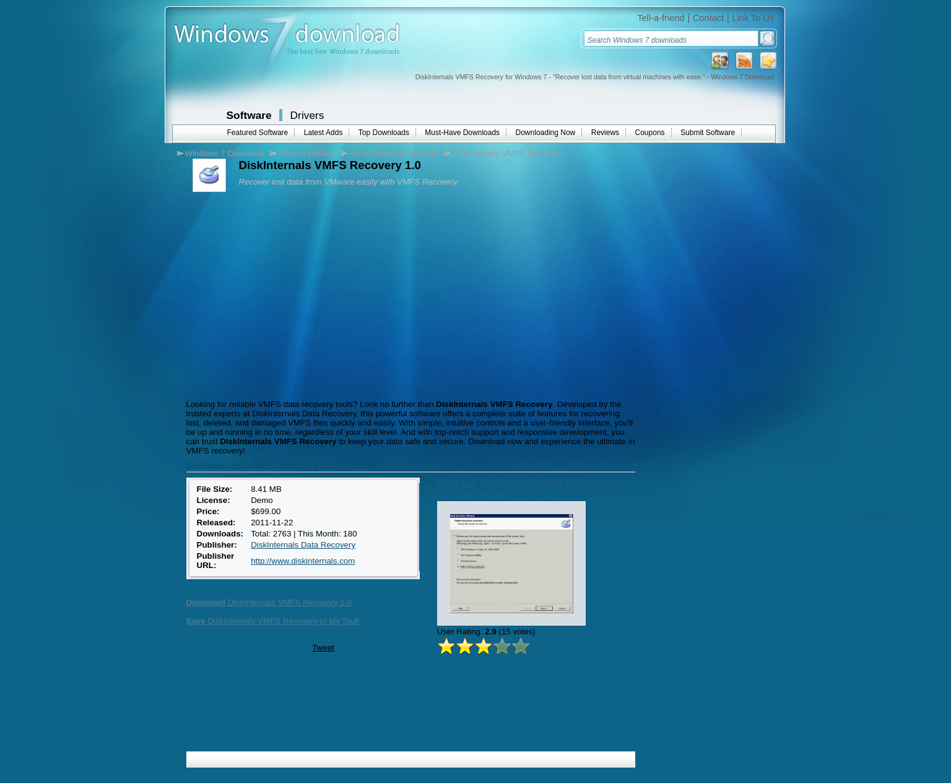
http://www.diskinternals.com (303, 561)
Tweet (323, 647)
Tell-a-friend (661, 18)
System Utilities (306, 153)
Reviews (605, 132)
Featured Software (258, 132)
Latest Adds (323, 132)
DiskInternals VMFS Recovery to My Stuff (273, 621)
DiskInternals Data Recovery (303, 544)
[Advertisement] (287, 294)
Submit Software (707, 132)
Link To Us (753, 18)
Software (249, 115)
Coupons (650, 132)
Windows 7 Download (224, 153)
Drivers (307, 115)
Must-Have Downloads (462, 132)
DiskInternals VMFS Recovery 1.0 (269, 602)
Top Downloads (383, 132)
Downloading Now (546, 132)
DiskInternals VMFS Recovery (507, 153)
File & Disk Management (393, 153)
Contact (708, 18)
